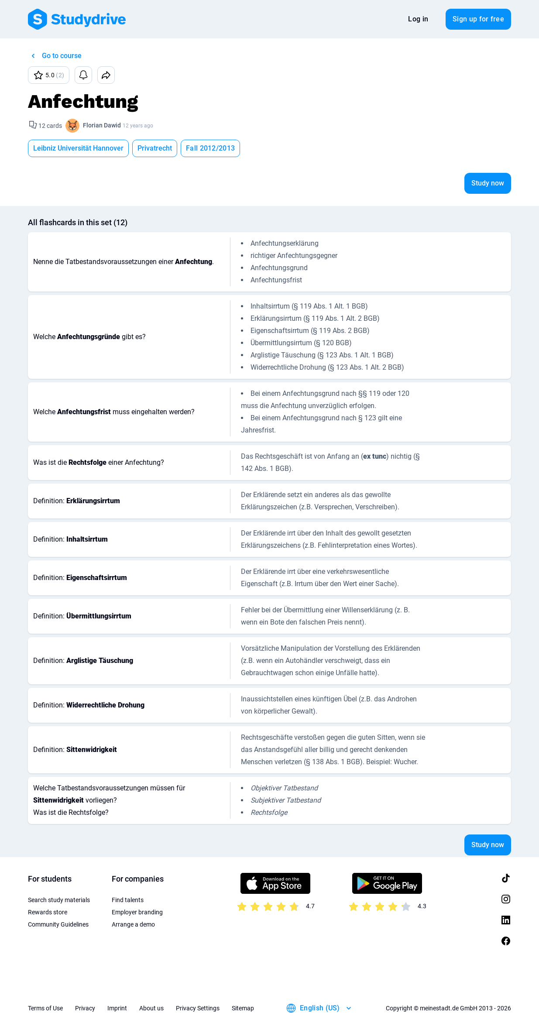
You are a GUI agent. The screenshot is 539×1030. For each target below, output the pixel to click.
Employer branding (137, 912)
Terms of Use (45, 1008)
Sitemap (243, 1008)
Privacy (85, 1008)
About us (151, 1008)
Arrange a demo (133, 924)
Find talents (128, 899)
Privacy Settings (198, 1008)
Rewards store (47, 912)
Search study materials (59, 899)
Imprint (117, 1008)
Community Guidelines (58, 924)
